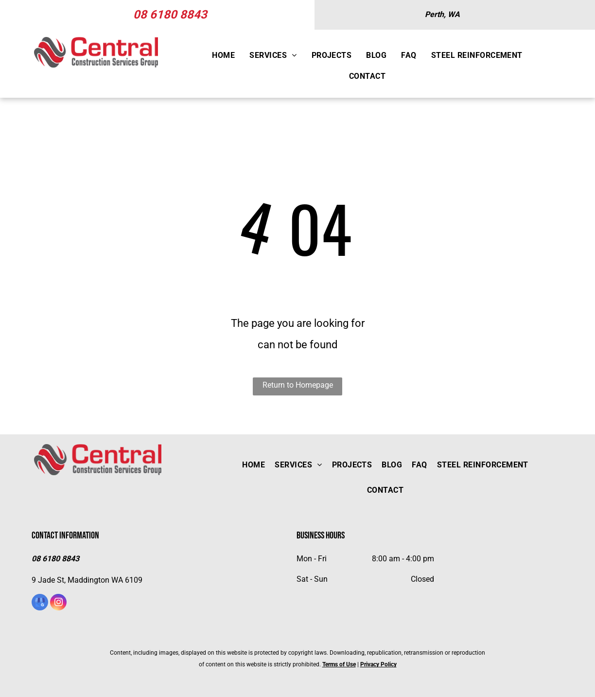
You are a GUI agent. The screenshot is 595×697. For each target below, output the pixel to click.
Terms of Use (339, 664)
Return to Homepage (297, 385)
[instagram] (58, 603)
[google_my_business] (40, 603)
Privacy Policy (378, 664)
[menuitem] (223, 55)
